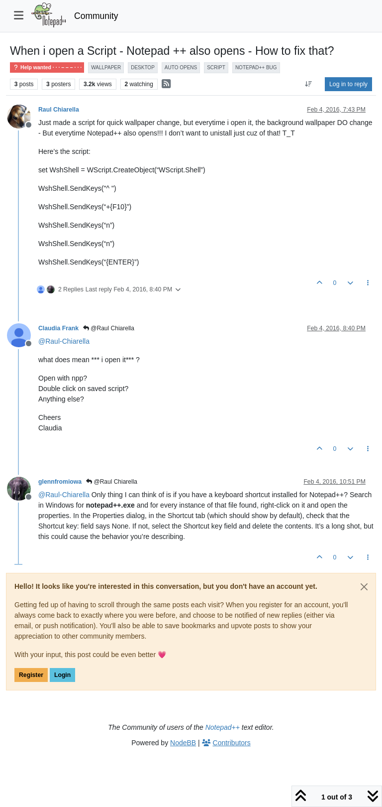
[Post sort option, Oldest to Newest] (308, 84)
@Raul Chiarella (108, 328)
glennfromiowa (60, 481)
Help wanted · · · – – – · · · (47, 67)
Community (96, 16)
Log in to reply (348, 84)
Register (31, 675)
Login (62, 675)
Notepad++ (222, 727)
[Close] (364, 586)
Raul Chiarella (58, 109)
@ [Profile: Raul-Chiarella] (64, 341)
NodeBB (183, 743)
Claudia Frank (58, 328)
